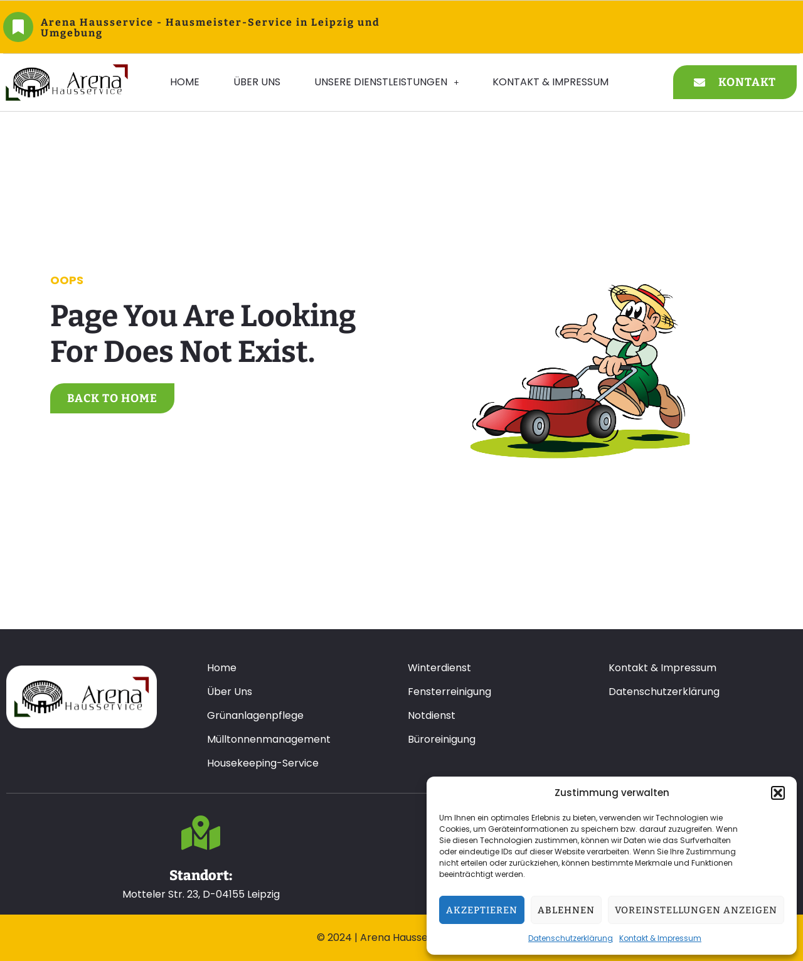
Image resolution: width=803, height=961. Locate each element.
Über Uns (256, 82)
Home (184, 82)
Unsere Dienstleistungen (386, 82)
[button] (778, 793)
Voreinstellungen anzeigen (696, 910)
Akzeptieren (482, 910)
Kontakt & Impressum (660, 938)
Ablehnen (566, 910)
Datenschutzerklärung (570, 938)
